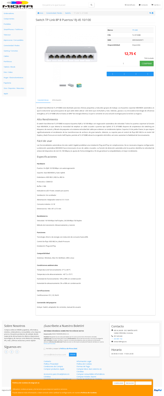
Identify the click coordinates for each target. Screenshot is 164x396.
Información (56, 100)
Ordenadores (9, 13)
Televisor (7, 35)
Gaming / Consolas (11, 51)
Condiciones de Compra (53, 366)
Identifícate (129, 5)
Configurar (118, 383)
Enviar (72, 354)
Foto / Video (8, 72)
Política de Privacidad (49, 343)
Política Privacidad (51, 364)
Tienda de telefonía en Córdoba (89, 379)
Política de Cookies (89, 393)
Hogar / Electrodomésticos (13, 77)
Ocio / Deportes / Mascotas (14, 88)
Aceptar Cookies (143, 383)
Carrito (155, 5)
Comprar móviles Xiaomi (86, 376)
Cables (6, 56)
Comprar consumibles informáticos (91, 374)
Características (43, 100)
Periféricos (8, 61)
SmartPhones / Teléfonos (13, 29)
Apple (6, 93)
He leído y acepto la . (61, 348)
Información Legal (84, 361)
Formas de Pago (83, 366)
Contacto (143, 5)
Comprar (147, 63)
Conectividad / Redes (12, 45)
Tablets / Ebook (9, 67)
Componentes (9, 19)
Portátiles (7, 24)
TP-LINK (135, 30)
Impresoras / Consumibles (13, 40)
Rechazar (130, 383)
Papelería (7, 83)
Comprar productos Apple (54, 369)
